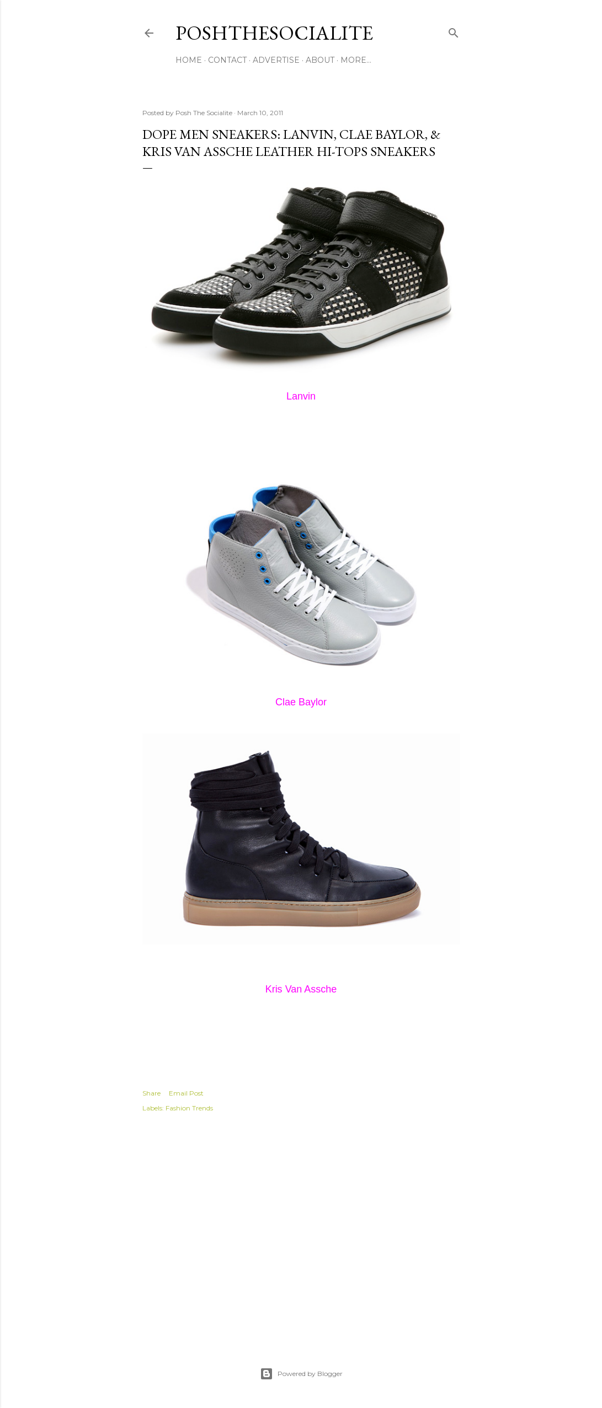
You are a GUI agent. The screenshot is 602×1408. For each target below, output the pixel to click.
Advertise (276, 60)
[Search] (453, 30)
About (320, 60)
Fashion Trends (189, 1108)
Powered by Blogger (301, 1373)
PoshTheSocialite (274, 33)
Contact (227, 60)
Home (188, 60)
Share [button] (151, 1093)
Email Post (186, 1093)
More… (355, 60)
